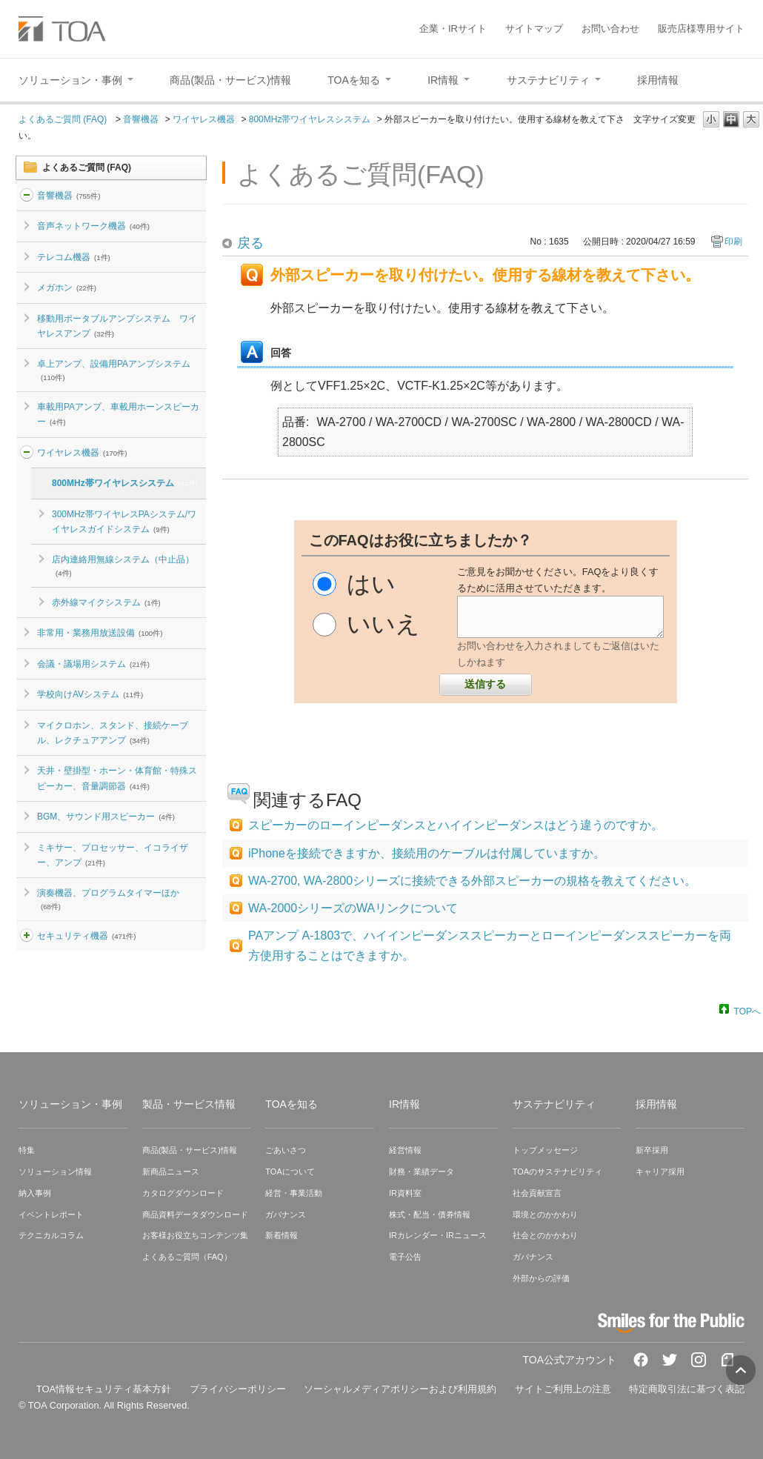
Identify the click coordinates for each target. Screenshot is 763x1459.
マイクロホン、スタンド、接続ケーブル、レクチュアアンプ (112, 732)
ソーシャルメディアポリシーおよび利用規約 (400, 1389)
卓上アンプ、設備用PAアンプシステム (113, 370)
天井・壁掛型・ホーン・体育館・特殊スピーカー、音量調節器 (117, 778)
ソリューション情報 (55, 1171)
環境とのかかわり (545, 1214)
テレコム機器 (73, 257)
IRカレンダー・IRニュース (438, 1235)
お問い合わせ (610, 28)
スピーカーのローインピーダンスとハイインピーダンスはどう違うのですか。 (455, 825)
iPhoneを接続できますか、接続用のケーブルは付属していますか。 (426, 853)
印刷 (733, 241)
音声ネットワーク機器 (93, 226)
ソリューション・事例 (70, 1104)
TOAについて (289, 1171)
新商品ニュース (170, 1171)
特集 (27, 1150)
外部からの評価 (541, 1278)
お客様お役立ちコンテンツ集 (195, 1235)
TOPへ (747, 1010)
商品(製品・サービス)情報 (189, 1150)
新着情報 (281, 1235)
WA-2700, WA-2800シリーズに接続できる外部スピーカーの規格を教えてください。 (472, 880)
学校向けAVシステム (90, 694)
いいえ (383, 624)
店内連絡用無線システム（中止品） (123, 565)
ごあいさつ (285, 1150)
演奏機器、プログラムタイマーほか (108, 899)
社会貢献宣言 (537, 1193)
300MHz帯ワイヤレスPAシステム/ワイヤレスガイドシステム (124, 521)
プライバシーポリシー (238, 1389)
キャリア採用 (660, 1171)
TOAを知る (291, 1104)
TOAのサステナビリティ (557, 1171)
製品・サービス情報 (189, 1104)
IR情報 (404, 1104)
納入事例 (35, 1193)
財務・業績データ (421, 1171)
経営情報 (405, 1150)
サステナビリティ (554, 1104)
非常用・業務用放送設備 (99, 633)
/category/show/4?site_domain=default (26, 452)
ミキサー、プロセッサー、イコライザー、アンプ (112, 855)
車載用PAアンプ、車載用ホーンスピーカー (118, 414)
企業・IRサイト (453, 28)
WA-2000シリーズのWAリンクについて (353, 908)
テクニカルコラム (51, 1235)
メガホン (66, 287)
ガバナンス (285, 1214)
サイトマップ (534, 28)
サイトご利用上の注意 (563, 1389)
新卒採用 (652, 1150)
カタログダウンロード (183, 1193)
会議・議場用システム (93, 664)
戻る (250, 243)
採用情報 (656, 1104)
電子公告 (405, 1256)
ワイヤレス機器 (204, 119)
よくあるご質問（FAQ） (187, 1256)
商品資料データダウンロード (195, 1214)
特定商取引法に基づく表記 (686, 1389)
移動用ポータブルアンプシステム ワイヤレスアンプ (117, 326)
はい (371, 584)
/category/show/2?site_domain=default (26, 195)
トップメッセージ (545, 1150)
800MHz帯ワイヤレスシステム (310, 119)
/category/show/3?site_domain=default (26, 935)
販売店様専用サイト (701, 28)
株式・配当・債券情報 (429, 1214)
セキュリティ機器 (86, 936)
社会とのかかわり (545, 1235)
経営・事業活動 (293, 1193)
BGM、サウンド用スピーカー (106, 816)
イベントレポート (51, 1214)
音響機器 (141, 119)
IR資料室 (405, 1193)
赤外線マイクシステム (106, 602)
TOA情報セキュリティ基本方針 (104, 1389)
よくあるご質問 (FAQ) (64, 119)
